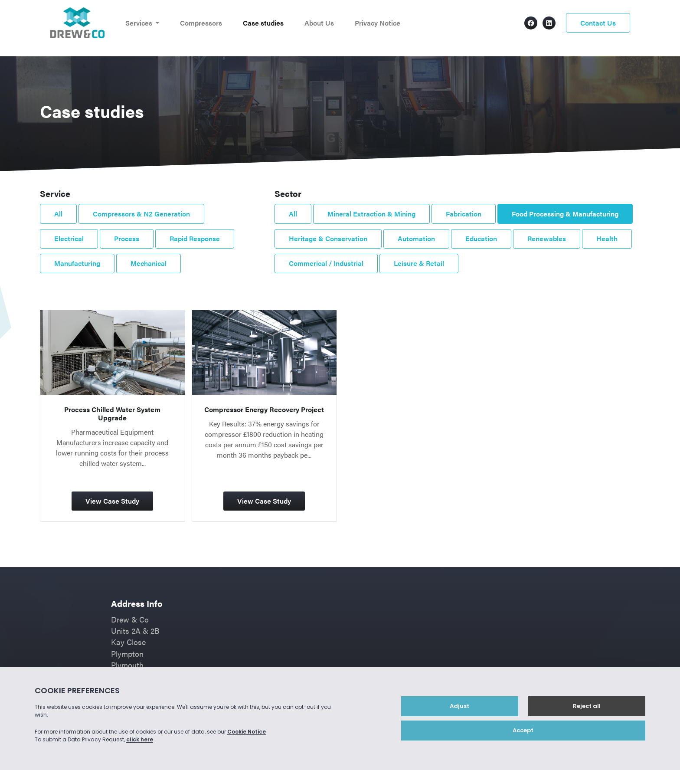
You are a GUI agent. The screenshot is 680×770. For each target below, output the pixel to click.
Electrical (69, 238)
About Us (319, 23)
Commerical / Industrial (326, 263)
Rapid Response (195, 238)
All (58, 214)
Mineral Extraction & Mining (371, 214)
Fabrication (463, 214)
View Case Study (112, 501)
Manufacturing (77, 263)
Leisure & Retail (419, 263)
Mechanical (149, 263)
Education (481, 238)
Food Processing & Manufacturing (565, 214)
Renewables (546, 238)
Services (139, 23)
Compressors (201, 23)
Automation (416, 238)
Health (607, 238)
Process (126, 238)
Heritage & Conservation (328, 238)
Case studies (263, 23)
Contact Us (598, 23)
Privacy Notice (377, 23)
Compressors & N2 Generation (141, 214)
